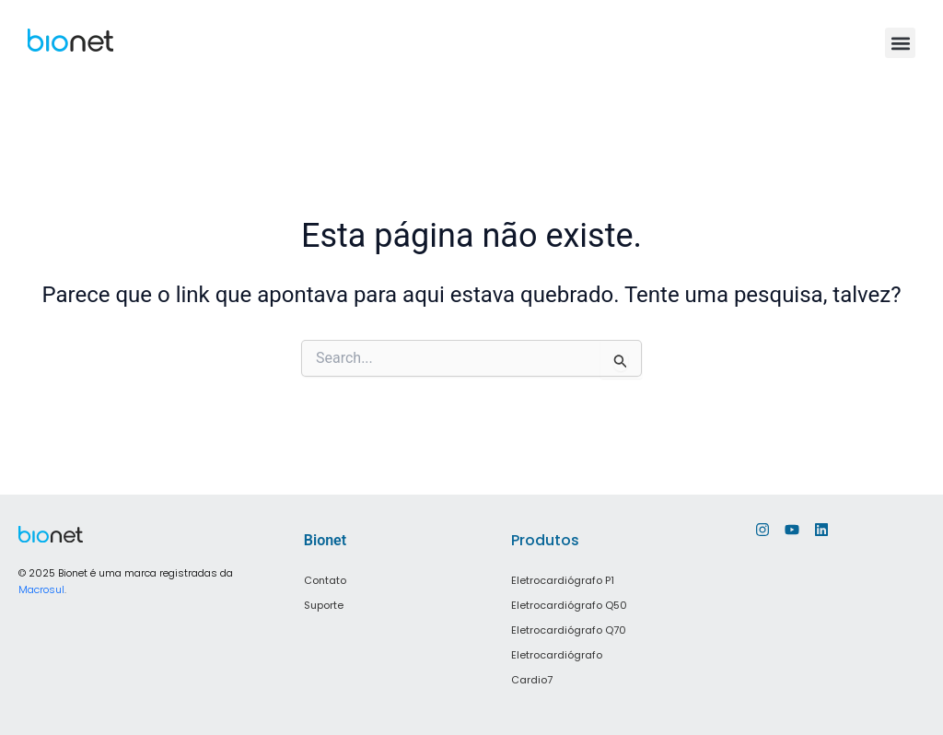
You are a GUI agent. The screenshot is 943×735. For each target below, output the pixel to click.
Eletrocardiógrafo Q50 (569, 604)
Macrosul (41, 589)
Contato (325, 580)
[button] (900, 43)
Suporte (323, 604)
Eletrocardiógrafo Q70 (568, 628)
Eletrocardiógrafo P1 (562, 580)
